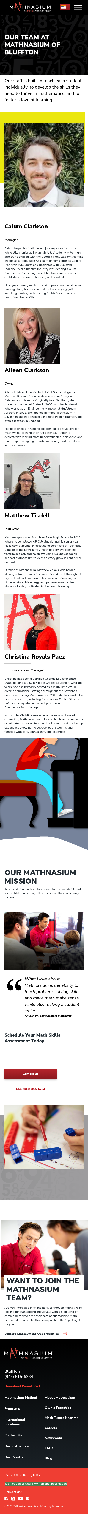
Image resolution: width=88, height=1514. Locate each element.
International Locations (14, 1421)
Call (30, 1089)
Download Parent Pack (22, 1386)
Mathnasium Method (20, 1397)
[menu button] (65, 7)
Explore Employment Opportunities (36, 1334)
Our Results (13, 1457)
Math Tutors (61, 1418)
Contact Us (31, 1074)
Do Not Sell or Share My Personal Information (36, 1484)
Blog (48, 1458)
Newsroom (53, 1438)
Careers (51, 1428)
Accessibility (13, 1475)
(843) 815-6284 (18, 1376)
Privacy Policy (31, 1475)
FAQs (49, 1448)
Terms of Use (13, 1492)
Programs (12, 1408)
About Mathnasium (60, 1397)
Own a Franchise (58, 1407)
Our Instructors (16, 1446)
